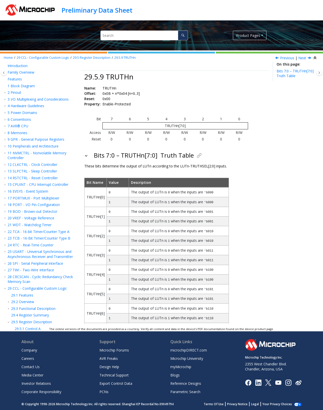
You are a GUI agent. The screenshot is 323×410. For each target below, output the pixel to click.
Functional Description (33, 167)
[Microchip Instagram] (288, 382)
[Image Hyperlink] (278, 382)
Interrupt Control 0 (35, 207)
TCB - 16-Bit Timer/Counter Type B (39, 96)
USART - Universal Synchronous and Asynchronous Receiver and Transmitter (40, 113)
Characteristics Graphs (28, 292)
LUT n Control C (33, 234)
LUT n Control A (33, 220)
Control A (28, 187)
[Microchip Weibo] (298, 382)
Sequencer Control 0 (37, 193)
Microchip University (186, 358)
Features (22, 153)
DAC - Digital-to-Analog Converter (38, 260)
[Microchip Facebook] (248, 382)
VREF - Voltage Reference (31, 76)
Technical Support (114, 375)
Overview (22, 160)
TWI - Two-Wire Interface (31, 128)
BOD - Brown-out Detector (32, 70)
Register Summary (30, 173)
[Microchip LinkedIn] (258, 382)
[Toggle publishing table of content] (4, 72)
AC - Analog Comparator (30, 247)
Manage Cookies (280, 404)
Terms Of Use (219, 404)
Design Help (109, 366)
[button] (6, 70)
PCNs (104, 391)
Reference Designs (185, 383)
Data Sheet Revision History (33, 312)
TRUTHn (125, 57)
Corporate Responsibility (41, 391)
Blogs (175, 375)
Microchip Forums (114, 350)
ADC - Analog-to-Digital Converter (38, 254)
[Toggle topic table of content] (319, 72)
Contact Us (30, 366)
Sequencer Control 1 (37, 200)
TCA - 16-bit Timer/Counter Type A (38, 90)
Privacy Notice (243, 404)
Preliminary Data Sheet (97, 10)
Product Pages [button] (248, 35)
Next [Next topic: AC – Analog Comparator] (302, 57)
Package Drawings (25, 306)
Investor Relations (36, 383)
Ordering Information (27, 299)
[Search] (183, 35)
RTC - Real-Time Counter (30, 103)
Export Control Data (115, 383)
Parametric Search (185, 391)
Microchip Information (26, 319)
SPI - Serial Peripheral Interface (35, 122)
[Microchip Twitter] (268, 382)
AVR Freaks (108, 358)
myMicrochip (180, 366)
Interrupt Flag (31, 214)
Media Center (32, 375)
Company (29, 350)
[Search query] (144, 35)
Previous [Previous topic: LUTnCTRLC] (287, 57)
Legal (260, 404)
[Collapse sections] (315, 58)
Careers (27, 358)
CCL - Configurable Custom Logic (43, 57)
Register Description (92, 57)
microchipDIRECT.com (188, 350)
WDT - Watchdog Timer (29, 83)
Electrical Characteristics (30, 285)
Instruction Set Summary (30, 279)
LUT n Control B (33, 227)
